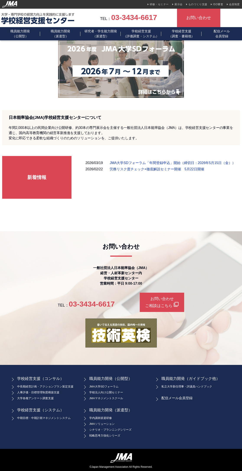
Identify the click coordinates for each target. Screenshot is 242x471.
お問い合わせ (198, 17)
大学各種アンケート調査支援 (35, 398)
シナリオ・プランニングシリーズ (110, 429)
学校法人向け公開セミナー (106, 392)
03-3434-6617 (134, 17)
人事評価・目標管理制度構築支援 (38, 392)
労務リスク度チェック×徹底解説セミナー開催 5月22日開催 (157, 169)
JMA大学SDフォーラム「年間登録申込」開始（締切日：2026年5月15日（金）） (173, 163)
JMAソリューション (102, 423)
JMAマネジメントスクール (106, 398)
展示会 (178, 4)
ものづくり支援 (197, 4)
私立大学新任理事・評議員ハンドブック (186, 386)
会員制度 (234, 4)
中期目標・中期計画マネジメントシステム (44, 418)
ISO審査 (218, 4)
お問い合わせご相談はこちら (162, 302)
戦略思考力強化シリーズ (104, 435)
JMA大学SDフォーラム (104, 386)
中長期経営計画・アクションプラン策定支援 (45, 386)
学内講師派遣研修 (100, 418)
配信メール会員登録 (222, 33)
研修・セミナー (159, 4)
